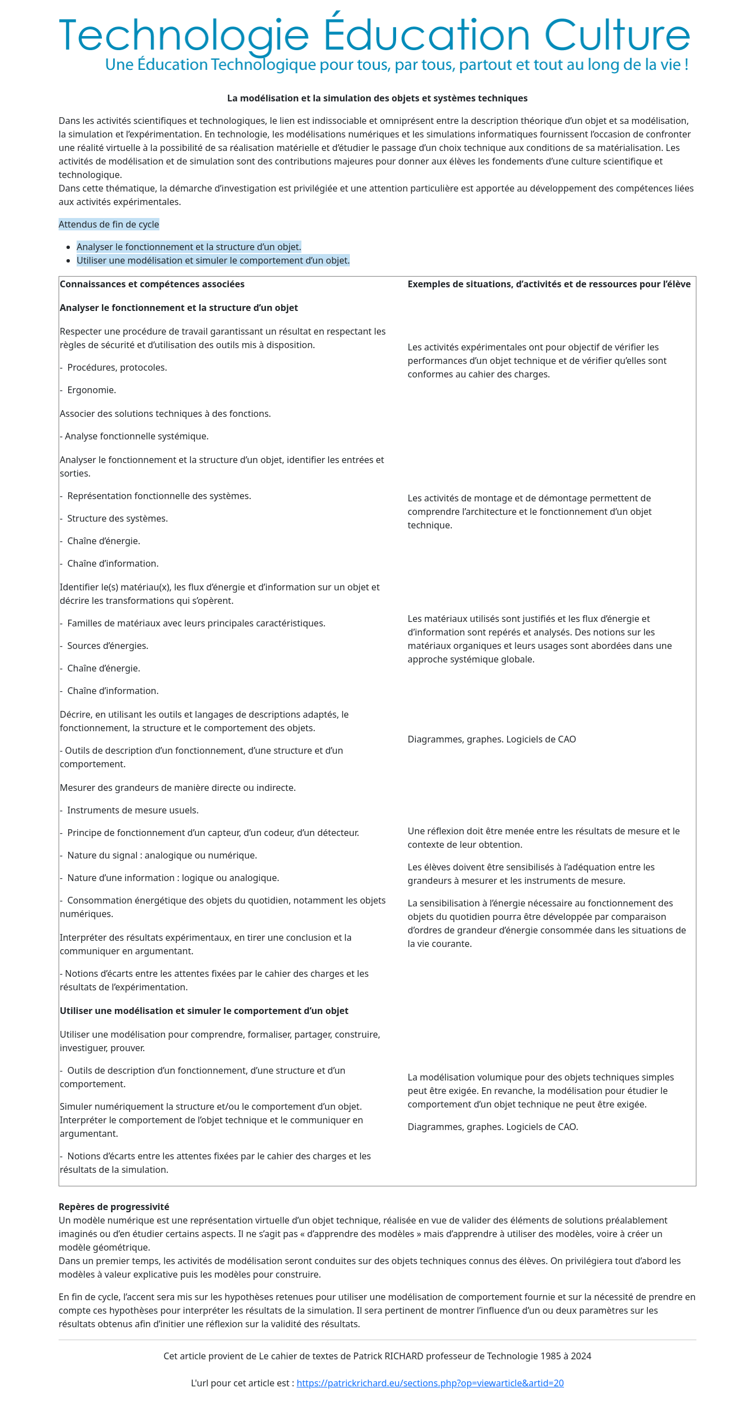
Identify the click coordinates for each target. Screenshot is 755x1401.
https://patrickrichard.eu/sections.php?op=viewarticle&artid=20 (430, 1383)
